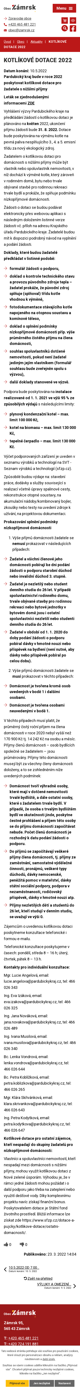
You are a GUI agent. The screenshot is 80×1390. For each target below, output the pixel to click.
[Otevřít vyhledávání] (64, 28)
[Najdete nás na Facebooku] (73, 29)
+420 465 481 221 (23, 1338)
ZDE (31, 103)
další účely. (48, 1359)
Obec (20, 42)
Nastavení (64, 1383)
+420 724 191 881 (23, 1344)
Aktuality (36, 42)
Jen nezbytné (41, 1383)
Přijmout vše (17, 1383)
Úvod (7, 42)
